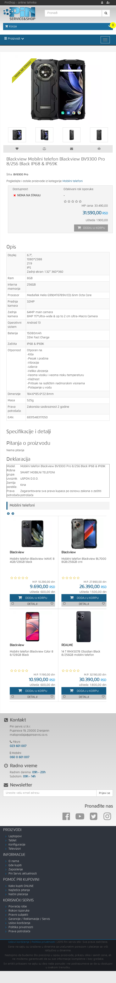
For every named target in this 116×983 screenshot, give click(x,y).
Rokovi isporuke (19, 911)
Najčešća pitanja (19, 891)
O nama (14, 862)
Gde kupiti (15, 866)
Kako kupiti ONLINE (21, 886)
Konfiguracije (17, 845)
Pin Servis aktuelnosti (23, 874)
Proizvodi (12, 38)
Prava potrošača (19, 932)
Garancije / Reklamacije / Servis (29, 919)
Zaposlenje (16, 870)
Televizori (15, 849)
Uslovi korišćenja (19, 924)
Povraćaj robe (18, 907)
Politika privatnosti (21, 928)
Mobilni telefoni (72, 181)
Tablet (12, 841)
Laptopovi (15, 837)
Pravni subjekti (18, 915)
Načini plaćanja (18, 895)
